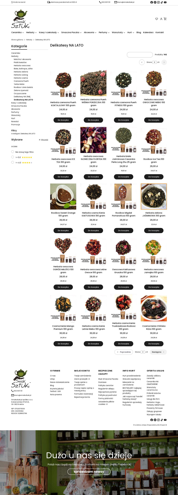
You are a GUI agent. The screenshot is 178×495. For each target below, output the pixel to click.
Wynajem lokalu (154, 414)
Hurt (13, 118)
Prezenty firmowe (155, 408)
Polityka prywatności (107, 395)
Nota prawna (56, 394)
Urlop (52, 379)
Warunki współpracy (132, 379)
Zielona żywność (21, 90)
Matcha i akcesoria (22, 59)
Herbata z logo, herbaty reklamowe (155, 403)
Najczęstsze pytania (107, 392)
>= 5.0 (23, 157)
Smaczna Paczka (19, 106)
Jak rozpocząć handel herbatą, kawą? (132, 397)
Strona (149, 62)
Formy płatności (105, 398)
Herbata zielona (21, 71)
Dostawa (102, 382)
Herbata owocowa (22, 65)
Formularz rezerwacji (83, 394)
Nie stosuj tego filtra (24, 152)
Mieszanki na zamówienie (128, 383)
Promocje (15, 124)
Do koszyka (63, 120)
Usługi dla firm (153, 399)
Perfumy (15, 112)
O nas (52, 375)
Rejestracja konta (82, 397)
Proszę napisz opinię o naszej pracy (84, 389)
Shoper (162, 425)
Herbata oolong (21, 75)
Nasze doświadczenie (59, 382)
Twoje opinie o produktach (80, 383)
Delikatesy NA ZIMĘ (22, 96)
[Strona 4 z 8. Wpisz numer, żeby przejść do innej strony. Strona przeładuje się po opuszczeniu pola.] (154, 62)
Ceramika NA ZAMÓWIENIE (152, 382)
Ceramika (15, 53)
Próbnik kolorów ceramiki (154, 394)
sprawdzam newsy (89, 471)
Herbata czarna (21, 78)
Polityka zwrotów (105, 385)
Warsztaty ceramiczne (152, 388)
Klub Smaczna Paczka (108, 379)
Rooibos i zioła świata (23, 87)
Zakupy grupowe (154, 411)
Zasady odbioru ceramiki (154, 377)
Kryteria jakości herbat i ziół (57, 390)
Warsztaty (15, 115)
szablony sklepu (141, 425)
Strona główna (17, 40)
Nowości (15, 121)
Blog (52, 385)
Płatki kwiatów (20, 62)
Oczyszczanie (20, 93)
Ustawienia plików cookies (106, 403)
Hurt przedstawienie (132, 375)
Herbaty (29, 40)
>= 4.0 (23, 162)
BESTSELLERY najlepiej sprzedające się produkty (132, 390)
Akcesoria (15, 109)
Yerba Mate (19, 84)
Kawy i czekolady (18, 103)
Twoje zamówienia (82, 375)
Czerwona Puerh (21, 81)
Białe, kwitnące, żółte (23, 68)
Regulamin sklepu (106, 388)
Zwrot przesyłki (81, 379)
